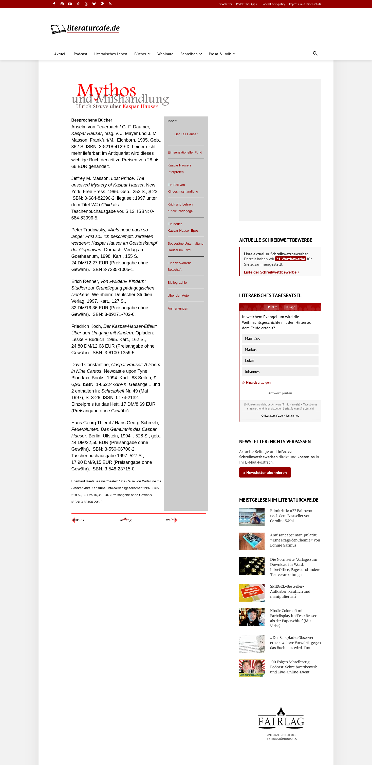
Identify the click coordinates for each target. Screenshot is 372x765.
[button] (315, 54)
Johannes (252, 371)
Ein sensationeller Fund (185, 152)
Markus (250, 349)
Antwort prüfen (280, 392)
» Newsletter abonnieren (265, 472)
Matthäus (252, 338)
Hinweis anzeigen (256, 382)
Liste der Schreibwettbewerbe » (272, 272)
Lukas (249, 360)
